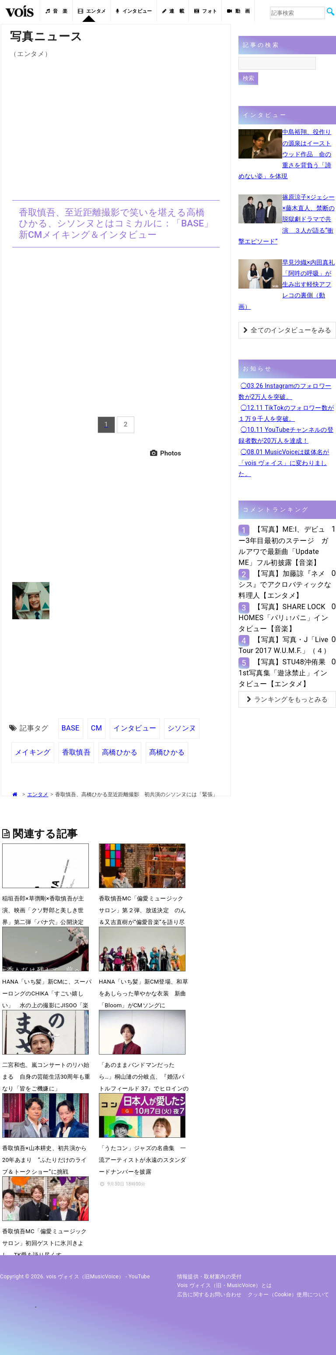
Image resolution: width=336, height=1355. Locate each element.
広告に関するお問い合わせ (209, 1294)
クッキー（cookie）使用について (288, 1294)
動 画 (238, 11)
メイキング (33, 752)
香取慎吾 (76, 752)
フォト (205, 11)
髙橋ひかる (167, 752)
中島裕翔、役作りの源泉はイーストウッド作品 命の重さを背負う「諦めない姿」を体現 (284, 154)
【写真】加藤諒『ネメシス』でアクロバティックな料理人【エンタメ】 (284, 584)
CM (96, 728)
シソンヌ (182, 728)
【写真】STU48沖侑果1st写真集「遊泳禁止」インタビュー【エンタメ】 (282, 673)
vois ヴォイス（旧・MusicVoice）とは (224, 1285)
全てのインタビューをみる (287, 330)
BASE (71, 728)
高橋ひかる (120, 752)
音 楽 (56, 11)
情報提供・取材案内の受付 (209, 1277)
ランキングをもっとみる (287, 699)
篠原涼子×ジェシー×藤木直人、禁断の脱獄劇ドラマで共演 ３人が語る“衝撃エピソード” (286, 219)
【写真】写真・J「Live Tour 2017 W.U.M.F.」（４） (284, 645)
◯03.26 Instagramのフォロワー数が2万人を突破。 (284, 391)
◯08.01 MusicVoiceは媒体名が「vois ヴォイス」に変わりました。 (283, 462)
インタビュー (134, 11)
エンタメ (92, 11)
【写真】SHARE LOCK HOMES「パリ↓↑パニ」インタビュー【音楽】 (283, 618)
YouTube (139, 1277)
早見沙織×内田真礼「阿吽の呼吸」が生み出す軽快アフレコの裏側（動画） (286, 284)
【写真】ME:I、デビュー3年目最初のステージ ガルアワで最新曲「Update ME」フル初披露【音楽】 (283, 546)
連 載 (173, 11)
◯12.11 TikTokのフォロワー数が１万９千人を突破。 (286, 413)
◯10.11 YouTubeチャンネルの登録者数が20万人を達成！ (285, 435)
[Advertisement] (116, 124)
